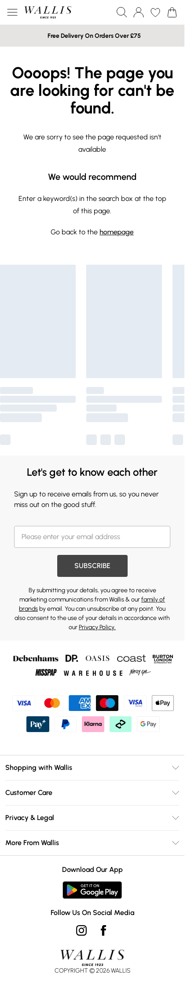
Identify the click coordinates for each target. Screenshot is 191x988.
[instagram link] (81, 930)
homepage (116, 232)
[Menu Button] (12, 12)
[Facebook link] (103, 930)
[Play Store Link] (92, 890)
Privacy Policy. (97, 627)
